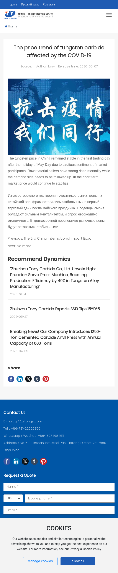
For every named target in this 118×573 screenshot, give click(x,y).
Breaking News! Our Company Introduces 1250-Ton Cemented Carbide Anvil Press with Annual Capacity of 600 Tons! (55, 337)
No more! (24, 246)
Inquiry (12, 4)
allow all (78, 561)
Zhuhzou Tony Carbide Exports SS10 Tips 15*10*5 (55, 309)
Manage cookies (40, 561)
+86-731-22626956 (25, 428)
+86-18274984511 (51, 435)
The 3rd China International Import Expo (58, 238)
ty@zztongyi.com (28, 421)
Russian (49, 4)
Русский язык (30, 4)
